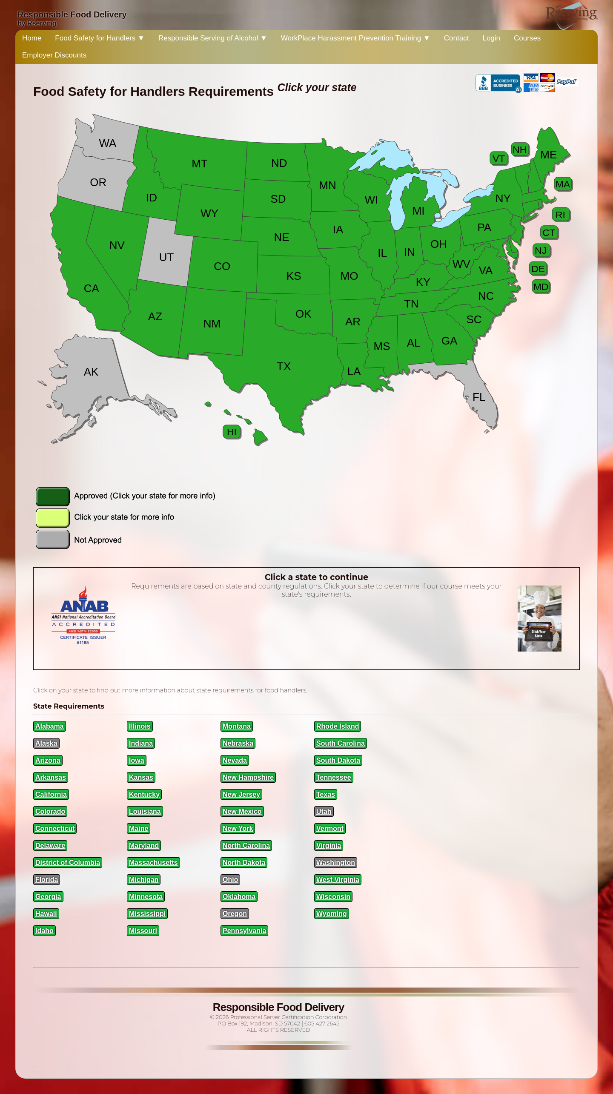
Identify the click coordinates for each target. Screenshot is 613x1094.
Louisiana (145, 811)
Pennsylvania (244, 930)
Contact (456, 38)
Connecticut (54, 828)
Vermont (330, 828)
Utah (324, 811)
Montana (237, 726)
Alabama (49, 726)
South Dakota (338, 760)
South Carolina (340, 743)
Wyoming (331, 913)
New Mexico (242, 811)
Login (491, 38)
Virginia (328, 845)
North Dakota (244, 862)
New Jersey (241, 794)
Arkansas (50, 777)
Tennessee (333, 777)
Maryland (144, 845)
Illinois (140, 726)
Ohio (230, 879)
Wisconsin (333, 896)
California (51, 794)
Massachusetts (153, 862)
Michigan (143, 879)
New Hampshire (248, 777)
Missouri (143, 930)
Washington (335, 862)
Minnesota (146, 896)
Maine (138, 828)
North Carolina (246, 845)
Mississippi (147, 913)
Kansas (141, 777)
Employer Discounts (54, 55)
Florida (46, 879)
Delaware (50, 845)
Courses (527, 38)
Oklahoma (239, 896)
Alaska (46, 743)
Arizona (47, 760)
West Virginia (337, 879)
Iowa (136, 760)
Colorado (50, 811)
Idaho (44, 930)
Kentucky (144, 794)
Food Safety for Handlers (100, 38)
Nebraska (238, 743)
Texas (325, 794)
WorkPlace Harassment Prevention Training (355, 38)
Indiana (141, 743)
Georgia (48, 896)
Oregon (235, 913)
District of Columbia (67, 862)
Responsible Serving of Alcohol (212, 38)
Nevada (235, 760)
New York (238, 828)
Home (31, 38)
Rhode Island (337, 726)
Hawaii (46, 913)
